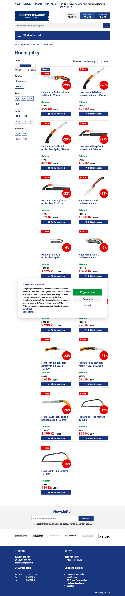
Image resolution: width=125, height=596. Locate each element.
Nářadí (36, 44)
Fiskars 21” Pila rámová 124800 (92, 418)
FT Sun (105, 592)
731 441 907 (25, 559)
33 (24, 121)
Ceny (104, 61)
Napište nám (81, 3)
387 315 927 (66, 7)
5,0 (17, 103)
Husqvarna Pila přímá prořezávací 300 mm (53, 202)
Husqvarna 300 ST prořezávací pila (51, 256)
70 (30, 121)
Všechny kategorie (29, 35)
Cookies (70, 586)
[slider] (17, 66)
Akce (17, 3)
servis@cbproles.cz (73, 559)
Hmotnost (20, 128)
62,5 (18, 121)
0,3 (24, 133)
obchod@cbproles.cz (24, 562)
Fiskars (19, 86)
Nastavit (87, 305)
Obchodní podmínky (75, 574)
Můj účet (72, 15)
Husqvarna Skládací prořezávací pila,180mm (92, 94)
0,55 (18, 138)
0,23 (18, 133)
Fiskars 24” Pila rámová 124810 (54, 472)
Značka (18, 76)
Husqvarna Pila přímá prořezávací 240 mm (91, 148)
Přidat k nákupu (56, 113)
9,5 (23, 98)
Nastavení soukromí (75, 583)
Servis (27, 3)
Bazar (38, 3)
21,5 (30, 98)
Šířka (17, 93)
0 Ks (87, 15)
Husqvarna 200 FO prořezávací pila (89, 202)
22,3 (18, 115)
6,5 (17, 98)
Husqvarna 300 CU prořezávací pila (89, 256)
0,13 (25, 138)
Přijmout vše (87, 292)
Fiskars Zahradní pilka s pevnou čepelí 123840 (54, 418)
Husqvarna (21, 81)
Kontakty (50, 3)
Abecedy (89, 61)
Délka (18, 111)
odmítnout (27, 308)
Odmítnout (88, 299)
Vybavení (25, 44)
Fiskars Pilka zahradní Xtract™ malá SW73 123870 (53, 365)
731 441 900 (75, 557)
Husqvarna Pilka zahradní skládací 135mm (55, 94)
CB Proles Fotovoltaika (77, 580)
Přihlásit (86, 518)
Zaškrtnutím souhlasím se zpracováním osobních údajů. (64, 523)
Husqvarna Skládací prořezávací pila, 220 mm (55, 148)
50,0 (25, 115)
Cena (17, 60)
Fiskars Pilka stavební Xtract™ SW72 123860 (91, 364)
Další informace (30, 311)
